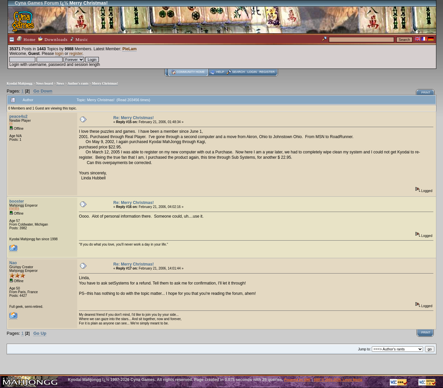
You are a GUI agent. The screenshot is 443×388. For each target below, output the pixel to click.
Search (238, 72)
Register (267, 72)
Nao (13, 263)
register (75, 53)
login (59, 53)
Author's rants (78, 83)
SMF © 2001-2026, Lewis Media (338, 380)
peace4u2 (18, 116)
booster (16, 201)
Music (79, 39)
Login (252, 72)
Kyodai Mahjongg (20, 83)
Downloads (53, 39)
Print (425, 92)
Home (26, 39)
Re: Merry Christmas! (133, 117)
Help (220, 72)
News (60, 83)
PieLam (129, 49)
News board (44, 83)
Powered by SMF (297, 380)
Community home (190, 72)
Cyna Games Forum (37, 3)
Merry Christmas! (105, 83)
